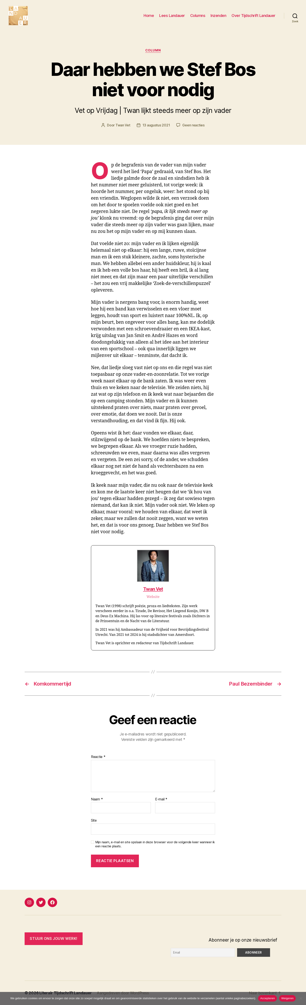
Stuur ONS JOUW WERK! (53, 938)
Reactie (98, 757)
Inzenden (218, 15)
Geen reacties (193, 125)
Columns (197, 15)
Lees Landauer (172, 15)
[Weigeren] (301, 998)
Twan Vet (123, 125)
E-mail (161, 799)
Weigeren (287, 998)
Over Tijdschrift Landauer (253, 15)
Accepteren (267, 998)
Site (94, 820)
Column (153, 50)
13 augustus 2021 (156, 125)
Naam (97, 799)
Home (149, 15)
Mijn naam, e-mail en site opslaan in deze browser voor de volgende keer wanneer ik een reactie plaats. (155, 844)
